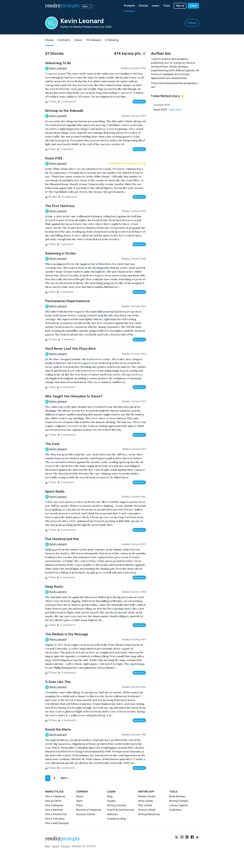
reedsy (62, 839)
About (79, 796)
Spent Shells (55, 491)
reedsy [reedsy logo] (62, 6)
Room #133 (53, 158)
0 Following (112, 40)
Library (78, 40)
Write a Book (145, 800)
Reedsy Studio (146, 796)
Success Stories (85, 814)
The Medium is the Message (66, 634)
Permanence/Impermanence (67, 301)
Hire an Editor (53, 800)
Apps (87, 6)
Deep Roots (54, 586)
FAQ (47, 846)
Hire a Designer (54, 805)
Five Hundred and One (62, 539)
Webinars (112, 814)
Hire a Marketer (54, 809)
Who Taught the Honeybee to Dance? (74, 396)
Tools (166, 5)
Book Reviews (177, 796)
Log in (193, 5)
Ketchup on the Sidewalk (64, 111)
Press (79, 805)
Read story (139, 101)
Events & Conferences (120, 809)
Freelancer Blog (116, 818)
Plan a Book (145, 805)
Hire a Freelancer (55, 796)
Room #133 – (168, 109)
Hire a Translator (55, 818)
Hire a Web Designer (57, 823)
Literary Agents (178, 805)
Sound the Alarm (58, 729)
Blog (110, 796)
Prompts (129, 5)
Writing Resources (149, 814)
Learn (155, 5)
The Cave (52, 444)
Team (79, 800)
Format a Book (146, 809)
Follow (191, 23)
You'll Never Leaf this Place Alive (70, 349)
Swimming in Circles (60, 253)
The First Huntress (60, 206)
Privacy (65, 846)
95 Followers (93, 40)
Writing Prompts (178, 800)
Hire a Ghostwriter (56, 814)
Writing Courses (116, 805)
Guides (111, 800)
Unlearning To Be (58, 63)
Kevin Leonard (58, 68)
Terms (55, 846)
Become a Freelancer (88, 809)
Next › (64, 778)
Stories (143, 5)
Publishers (175, 809)
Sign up (180, 5)
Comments (63, 40)
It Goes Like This (58, 682)
